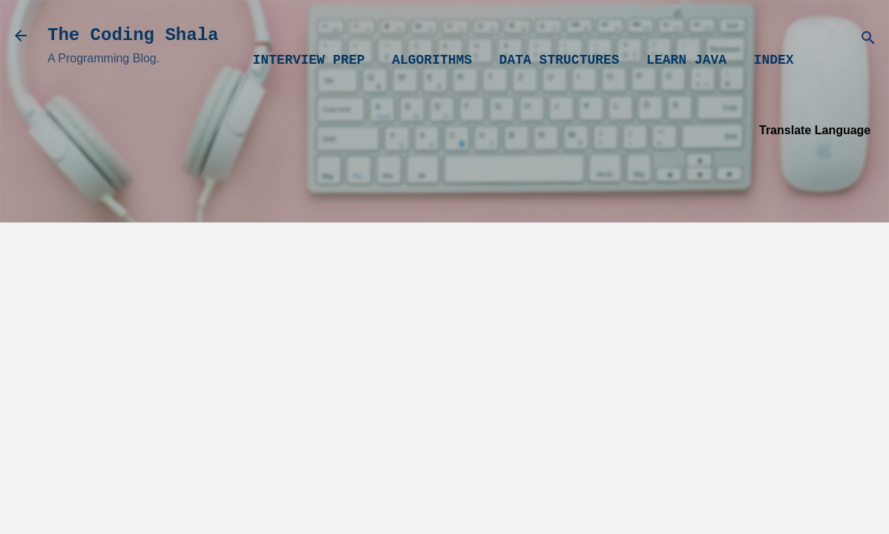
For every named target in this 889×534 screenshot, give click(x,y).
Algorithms (432, 60)
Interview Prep (308, 60)
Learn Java (686, 60)
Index (774, 60)
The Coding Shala (132, 35)
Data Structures (559, 60)
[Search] (868, 40)
